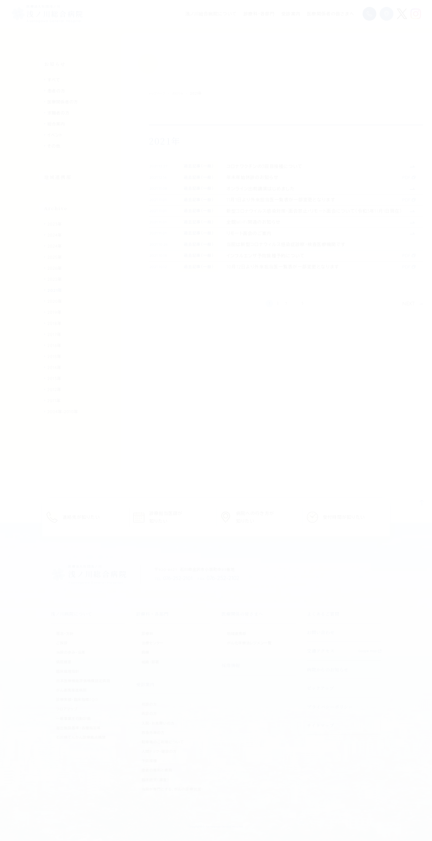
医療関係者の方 (62, 102)
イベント (55, 135)
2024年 (54, 235)
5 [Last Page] (316, 444)
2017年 (54, 334)
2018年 (54, 323)
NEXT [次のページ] (408, 444)
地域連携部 (58, 176)
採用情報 (231, 665)
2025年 (54, 257)
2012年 (54, 389)
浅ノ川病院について (71, 614)
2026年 (54, 268)
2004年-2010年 (62, 411)
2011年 (54, 400)
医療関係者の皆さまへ (330, 14)
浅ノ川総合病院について (211, 14)
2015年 (54, 356)
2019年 (54, 312)
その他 (53, 146)
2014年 (54, 367)
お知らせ (183, 93)
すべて (53, 79)
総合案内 (56, 124)
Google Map (367, 651)
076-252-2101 (175, 578)
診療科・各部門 (259, 14)
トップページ (159, 93)
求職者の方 (58, 113)
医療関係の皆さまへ (242, 614)
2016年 (54, 345)
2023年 (54, 224)
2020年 (54, 301)
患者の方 (56, 91)
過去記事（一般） (205, 172)
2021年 (54, 290)
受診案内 (290, 14)
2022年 (54, 279)
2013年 (54, 378)
